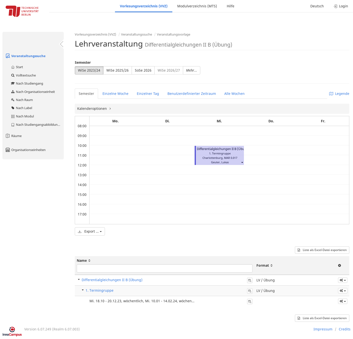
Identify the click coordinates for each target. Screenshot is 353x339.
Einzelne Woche (115, 93)
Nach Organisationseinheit (33, 91)
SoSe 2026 (143, 70)
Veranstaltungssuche (25, 56)
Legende (339, 93)
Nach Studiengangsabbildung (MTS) (37, 124)
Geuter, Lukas (220, 162)
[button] (242, 162)
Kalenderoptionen (92, 108)
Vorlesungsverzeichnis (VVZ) (143, 6)
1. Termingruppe (99, 290)
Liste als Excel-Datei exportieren (322, 250)
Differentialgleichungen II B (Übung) (223, 149)
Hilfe (230, 6)
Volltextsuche (23, 75)
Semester (83, 62)
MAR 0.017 (230, 158)
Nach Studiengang (27, 83)
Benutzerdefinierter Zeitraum (191, 93)
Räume (13, 136)
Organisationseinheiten (25, 150)
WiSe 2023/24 (89, 70)
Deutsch (317, 6)
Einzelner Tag (148, 93)
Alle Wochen (234, 93)
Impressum (323, 329)
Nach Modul (22, 116)
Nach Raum (22, 100)
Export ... (90, 231)
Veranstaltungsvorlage (173, 34)
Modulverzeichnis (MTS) (197, 6)
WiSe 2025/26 (117, 70)
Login (341, 6)
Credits (345, 329)
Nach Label (21, 108)
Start (17, 67)
